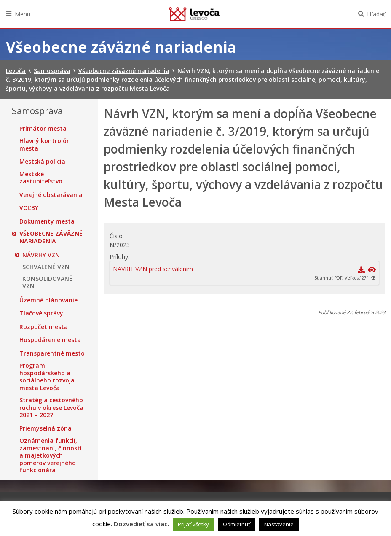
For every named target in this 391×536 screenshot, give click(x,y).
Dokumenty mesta (47, 221)
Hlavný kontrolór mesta (44, 144)
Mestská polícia (42, 161)
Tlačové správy (41, 313)
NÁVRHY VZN (41, 255)
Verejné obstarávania (51, 195)
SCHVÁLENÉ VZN (46, 267)
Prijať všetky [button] (193, 524)
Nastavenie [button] (279, 524)
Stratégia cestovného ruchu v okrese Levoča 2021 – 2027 (51, 407)
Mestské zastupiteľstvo (40, 177)
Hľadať (376, 14)
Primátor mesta (43, 128)
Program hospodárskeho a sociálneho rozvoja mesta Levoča (47, 376)
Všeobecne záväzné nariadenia (51, 237)
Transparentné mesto (52, 353)
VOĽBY (28, 208)
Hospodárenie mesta (50, 340)
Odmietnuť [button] (236, 524)
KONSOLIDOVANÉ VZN (47, 282)
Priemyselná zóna (45, 428)
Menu (22, 14)
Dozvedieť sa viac (141, 524)
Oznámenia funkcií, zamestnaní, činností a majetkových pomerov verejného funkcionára (50, 455)
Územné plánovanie (48, 300)
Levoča (194, 14)
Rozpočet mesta (43, 327)
